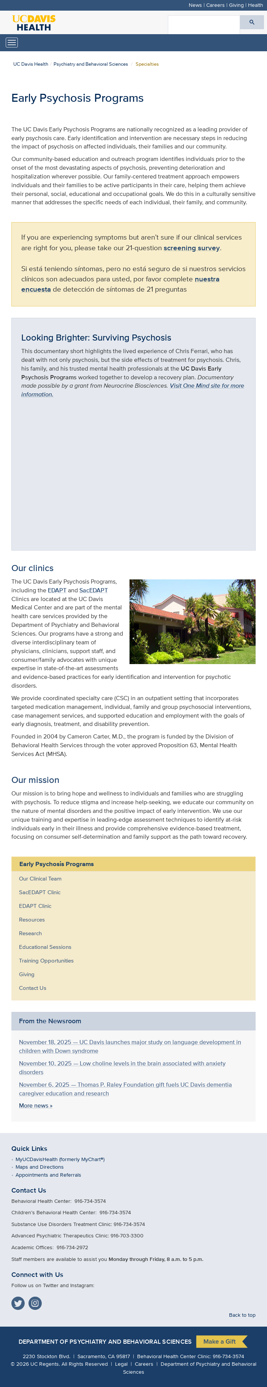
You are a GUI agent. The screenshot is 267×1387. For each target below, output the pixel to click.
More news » (35, 1105)
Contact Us (32, 988)
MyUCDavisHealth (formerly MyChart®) (65, 1159)
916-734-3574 (228, 1356)
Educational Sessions (45, 947)
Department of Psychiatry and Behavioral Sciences (105, 1341)
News (195, 5)
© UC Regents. (35, 1364)
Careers (215, 5)
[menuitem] (128, 878)
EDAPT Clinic (35, 906)
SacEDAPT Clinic (39, 892)
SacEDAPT (93, 590)
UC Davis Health (30, 64)
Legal (121, 1364)
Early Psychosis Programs (56, 863)
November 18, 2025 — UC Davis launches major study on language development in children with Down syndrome (130, 1046)
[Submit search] (252, 22)
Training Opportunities (46, 960)
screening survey (192, 247)
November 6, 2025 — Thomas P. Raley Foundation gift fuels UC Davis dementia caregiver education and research (125, 1089)
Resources (32, 919)
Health (255, 5)
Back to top (242, 1315)
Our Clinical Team (40, 878)
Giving (236, 5)
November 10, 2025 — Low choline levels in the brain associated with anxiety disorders (122, 1067)
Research (30, 933)
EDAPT (57, 590)
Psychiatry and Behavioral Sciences (91, 64)
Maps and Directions (45, 1167)
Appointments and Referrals (54, 1175)
